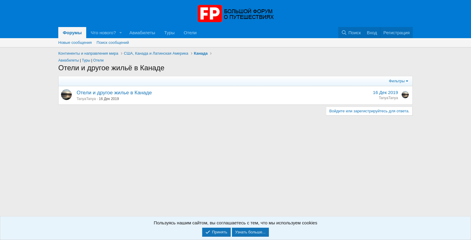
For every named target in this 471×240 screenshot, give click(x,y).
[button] (121, 32)
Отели (190, 32)
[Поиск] (351, 32)
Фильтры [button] (397, 81)
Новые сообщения (75, 42)
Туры (169, 32)
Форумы (72, 32)
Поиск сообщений (113, 42)
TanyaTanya (86, 99)
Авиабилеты (142, 32)
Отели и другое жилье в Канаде (114, 93)
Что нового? (103, 32)
